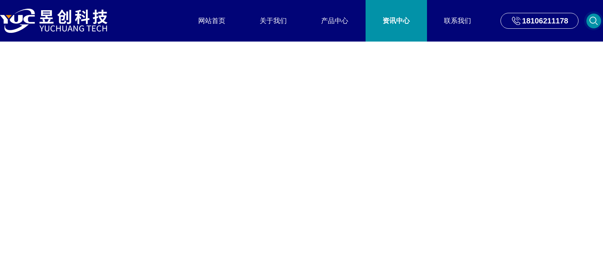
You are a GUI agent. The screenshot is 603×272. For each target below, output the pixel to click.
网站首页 (211, 21)
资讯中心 (396, 21)
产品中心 (334, 21)
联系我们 (457, 21)
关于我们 (273, 21)
